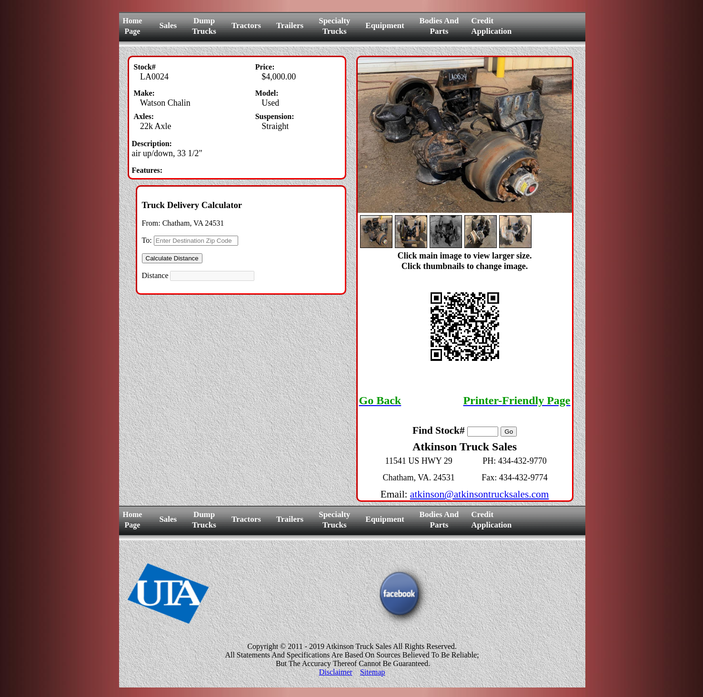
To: (147, 240)
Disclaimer (335, 672)
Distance (155, 275)
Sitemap (372, 672)
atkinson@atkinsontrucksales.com (479, 494)
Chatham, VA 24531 (193, 223)
